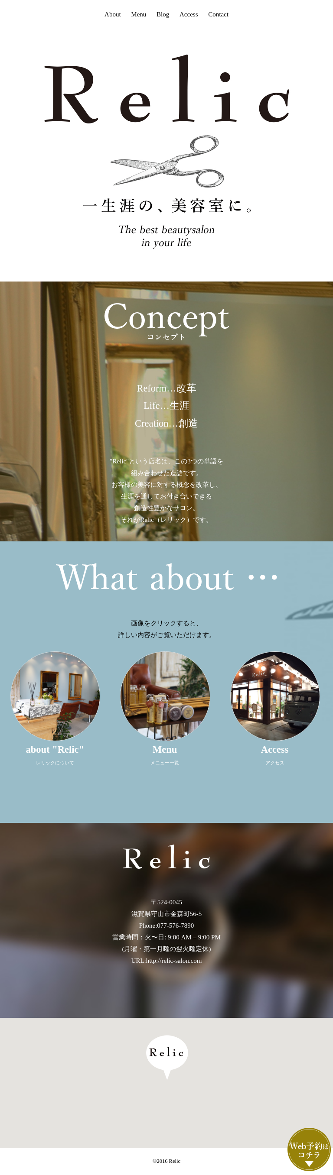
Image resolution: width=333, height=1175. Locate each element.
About (112, 14)
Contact (218, 14)
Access (189, 14)
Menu (138, 14)
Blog (163, 14)
